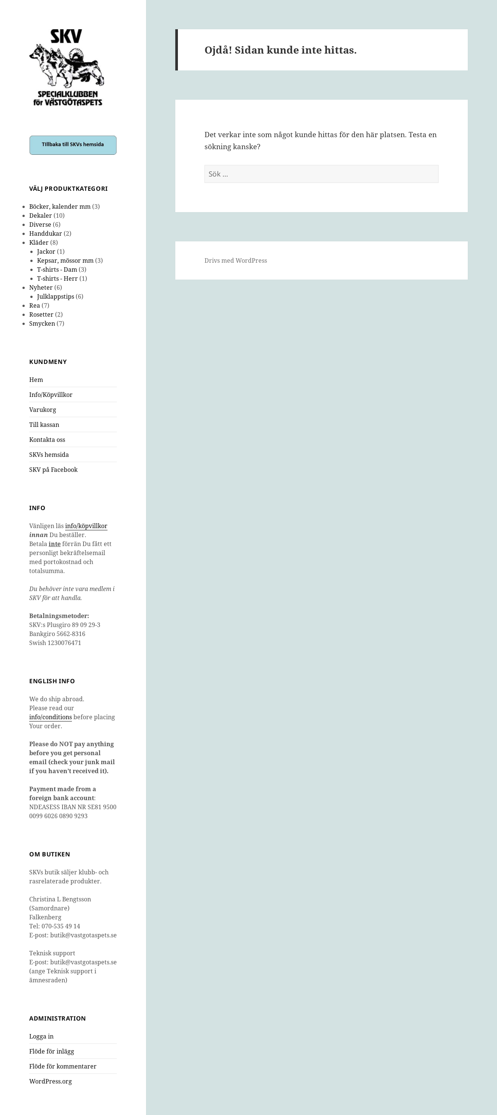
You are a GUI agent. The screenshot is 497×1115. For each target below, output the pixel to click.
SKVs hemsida (49, 454)
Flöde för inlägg (51, 1051)
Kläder (39, 242)
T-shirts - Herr (57, 278)
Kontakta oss (47, 440)
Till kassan (44, 425)
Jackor (46, 251)
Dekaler (40, 215)
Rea (34, 305)
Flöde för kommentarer (63, 1066)
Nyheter (41, 287)
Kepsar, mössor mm (65, 260)
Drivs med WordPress (235, 260)
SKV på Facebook (53, 469)
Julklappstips (55, 296)
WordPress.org (50, 1081)
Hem (36, 380)
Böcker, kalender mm (60, 206)
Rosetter (41, 314)
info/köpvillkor (86, 526)
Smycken (42, 323)
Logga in (41, 1036)
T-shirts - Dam (57, 269)
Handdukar (45, 233)
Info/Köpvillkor (51, 395)
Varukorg (42, 410)
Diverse (40, 224)
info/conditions (50, 717)
